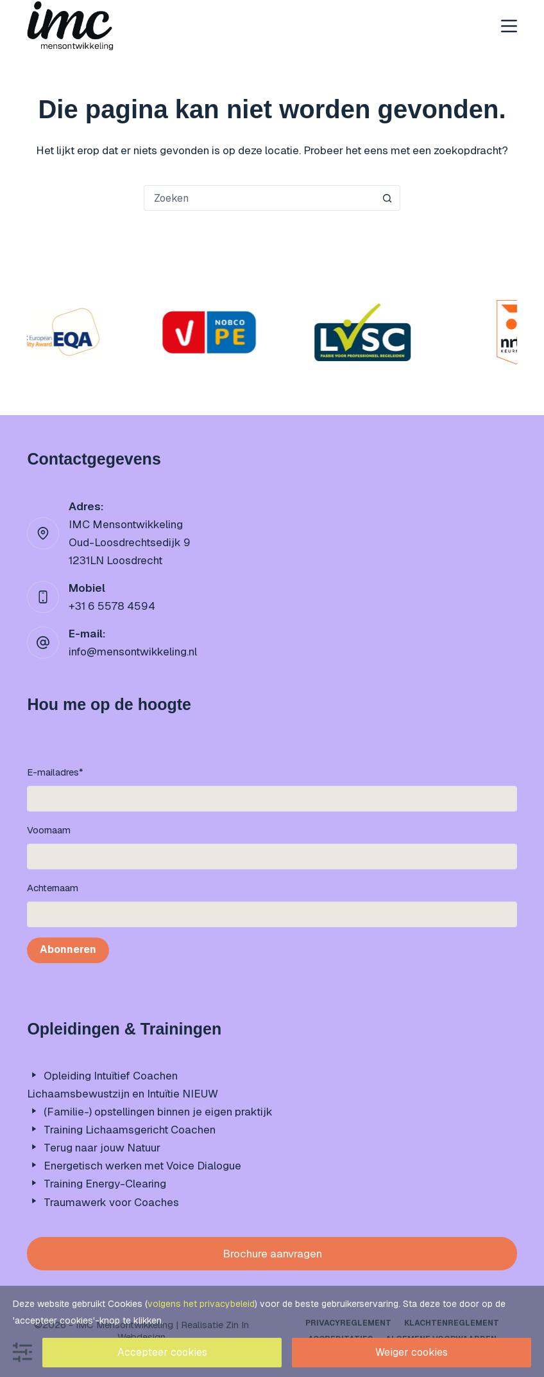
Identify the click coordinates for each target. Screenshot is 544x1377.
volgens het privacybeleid (201, 1304)
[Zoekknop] (387, 198)
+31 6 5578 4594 (112, 606)
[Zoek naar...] (259, 198)
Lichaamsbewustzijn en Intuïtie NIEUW (122, 1094)
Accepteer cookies (162, 1352)
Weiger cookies (411, 1352)
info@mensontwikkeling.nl (133, 651)
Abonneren (68, 949)
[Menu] (509, 26)
